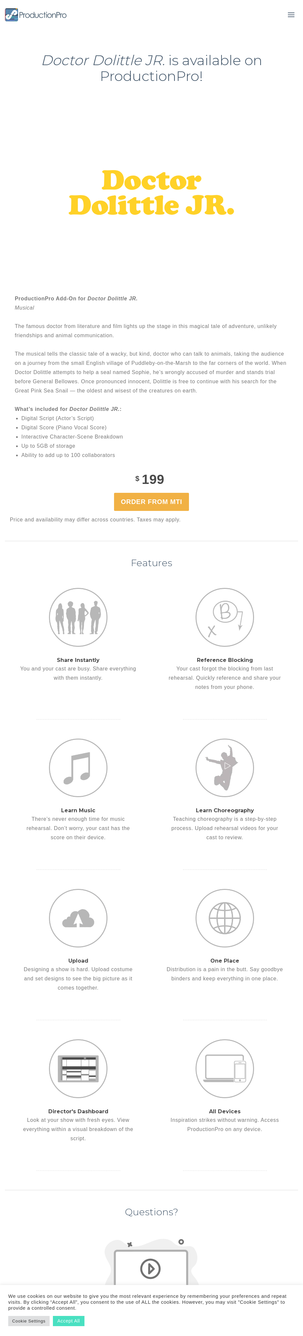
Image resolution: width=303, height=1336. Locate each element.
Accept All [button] (69, 1320)
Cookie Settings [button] (29, 1321)
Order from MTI (151, 501)
